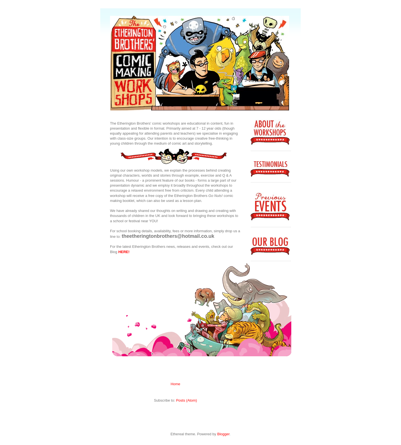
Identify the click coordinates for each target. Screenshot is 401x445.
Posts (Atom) (186, 400)
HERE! (123, 252)
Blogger (223, 434)
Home (175, 384)
